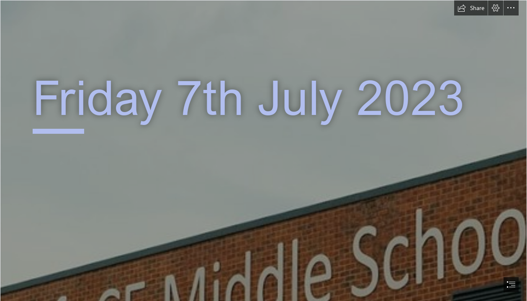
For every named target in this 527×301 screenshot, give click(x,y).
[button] (471, 7)
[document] (263, 150)
